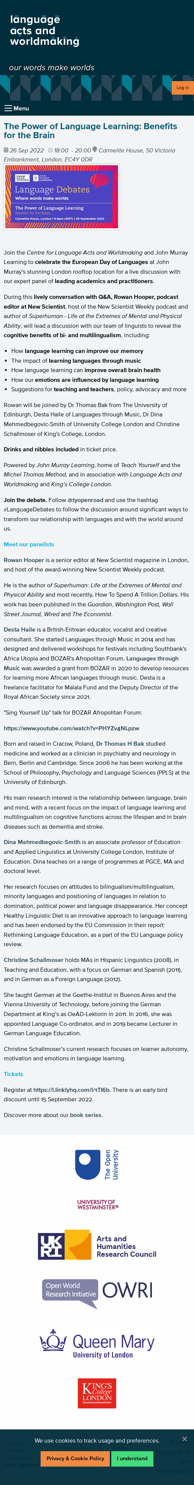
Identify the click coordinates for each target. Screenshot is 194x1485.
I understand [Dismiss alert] (132, 1458)
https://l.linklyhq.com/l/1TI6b (71, 1089)
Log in (183, 87)
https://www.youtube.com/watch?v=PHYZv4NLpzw (71, 728)
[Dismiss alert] (185, 1439)
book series (86, 1114)
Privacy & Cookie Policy (75, 1458)
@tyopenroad (85, 499)
